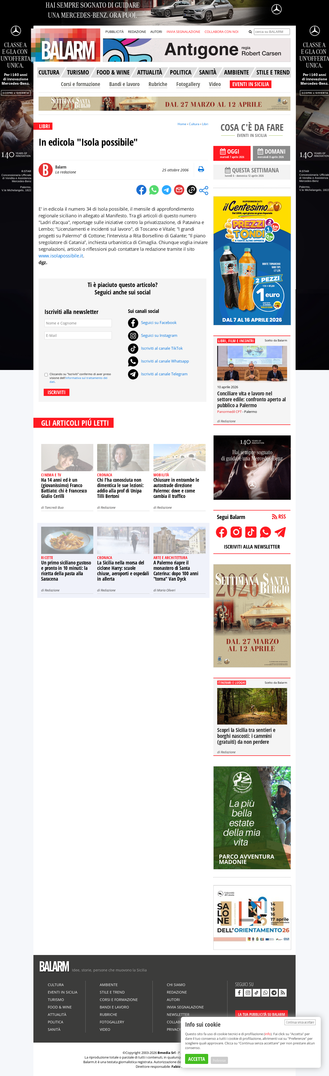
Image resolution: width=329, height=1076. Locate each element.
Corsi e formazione (80, 84)
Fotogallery (188, 84)
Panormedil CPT (229, 411)
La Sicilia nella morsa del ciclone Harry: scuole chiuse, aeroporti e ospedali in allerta (123, 570)
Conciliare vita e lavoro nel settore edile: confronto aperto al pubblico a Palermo (251, 399)
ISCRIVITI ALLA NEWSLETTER (252, 546)
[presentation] (83, 354)
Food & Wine (60, 1007)
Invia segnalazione (185, 1007)
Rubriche (158, 84)
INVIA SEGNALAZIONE (183, 31)
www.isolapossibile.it (61, 256)
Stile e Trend (112, 992)
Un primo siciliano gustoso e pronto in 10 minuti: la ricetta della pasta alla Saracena (66, 570)
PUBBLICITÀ (114, 31)
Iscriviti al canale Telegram (158, 373)
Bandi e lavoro (124, 84)
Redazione (108, 507)
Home (182, 124)
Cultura (194, 124)
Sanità (54, 1029)
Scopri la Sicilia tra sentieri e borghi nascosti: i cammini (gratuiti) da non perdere (246, 735)
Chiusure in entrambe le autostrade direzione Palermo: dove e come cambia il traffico (176, 488)
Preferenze (219, 1060)
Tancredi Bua (54, 507)
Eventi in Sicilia (62, 992)
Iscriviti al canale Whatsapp (158, 361)
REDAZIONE (137, 31)
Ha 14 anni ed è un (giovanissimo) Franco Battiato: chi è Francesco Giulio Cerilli (64, 488)
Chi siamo (176, 984)
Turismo (56, 999)
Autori (173, 999)
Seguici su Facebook (152, 322)
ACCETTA (196, 1058)
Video (215, 84)
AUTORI (156, 31)
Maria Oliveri (166, 590)
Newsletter (178, 1014)
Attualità (57, 1014)
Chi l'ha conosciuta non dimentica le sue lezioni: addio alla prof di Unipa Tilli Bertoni (120, 488)
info (268, 1034)
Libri (205, 124)
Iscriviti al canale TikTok (155, 348)
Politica (55, 1021)
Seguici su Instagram (152, 335)
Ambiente (109, 984)
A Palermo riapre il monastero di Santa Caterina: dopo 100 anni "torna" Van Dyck (175, 570)
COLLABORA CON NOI (222, 31)
